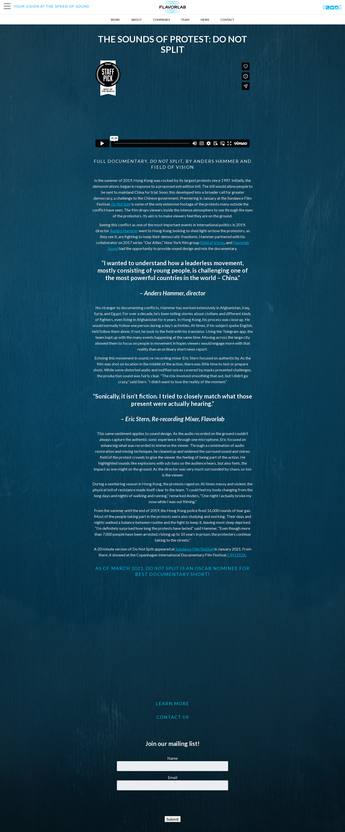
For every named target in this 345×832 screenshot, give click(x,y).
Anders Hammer (124, 230)
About (136, 19)
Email (172, 777)
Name (172, 758)
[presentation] (172, 803)
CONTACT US (172, 717)
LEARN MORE (172, 703)
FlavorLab (172, 7)
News (205, 19)
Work (115, 19)
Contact (227, 19)
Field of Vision (212, 242)
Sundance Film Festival (194, 549)
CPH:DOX (237, 554)
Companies (161, 19)
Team (185, 19)
